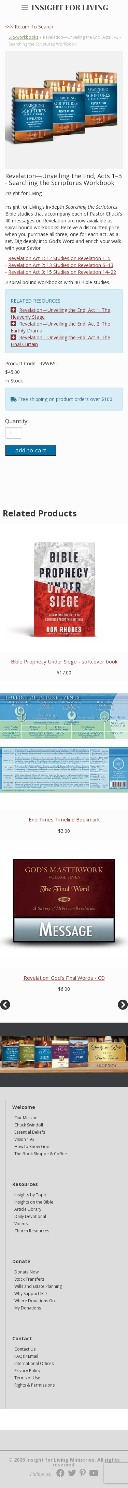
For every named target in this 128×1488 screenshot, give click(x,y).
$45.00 (12, 372)
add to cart (30, 450)
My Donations (27, 1308)
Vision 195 (24, 1139)
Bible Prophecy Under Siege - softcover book (64, 661)
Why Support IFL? (30, 1293)
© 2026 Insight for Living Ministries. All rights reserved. (64, 1462)
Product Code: (21, 363)
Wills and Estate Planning (38, 1286)
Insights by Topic (30, 1195)
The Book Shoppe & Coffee (40, 1154)
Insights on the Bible (33, 1202)
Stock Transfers (29, 1279)
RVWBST (49, 363)
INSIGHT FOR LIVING (69, 7)
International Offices (34, 1363)
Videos (21, 1224)
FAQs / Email (26, 1356)
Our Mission (26, 1118)
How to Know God (31, 1146)
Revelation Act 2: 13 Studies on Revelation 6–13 (60, 265)
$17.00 (64, 672)
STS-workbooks (23, 37)
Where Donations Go (34, 1301)
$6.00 (64, 989)
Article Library (27, 1209)
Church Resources (31, 1231)
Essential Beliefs (29, 1132)
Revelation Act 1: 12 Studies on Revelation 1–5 (59, 258)
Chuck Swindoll (28, 1125)
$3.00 (64, 831)
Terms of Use (27, 1378)
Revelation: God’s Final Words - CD (64, 977)
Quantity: (16, 421)
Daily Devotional (30, 1216)
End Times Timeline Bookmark (64, 819)
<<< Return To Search (29, 26)
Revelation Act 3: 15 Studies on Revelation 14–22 (62, 272)
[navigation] (25, 8)
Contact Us (24, 1349)
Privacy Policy (27, 1371)
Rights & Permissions (34, 1385)
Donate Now (26, 1272)
